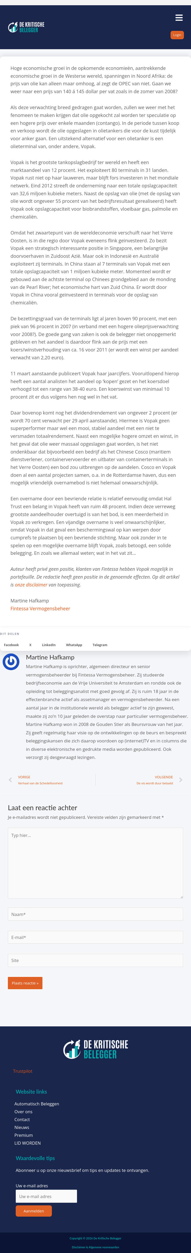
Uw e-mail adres (32, 1186)
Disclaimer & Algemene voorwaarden (95, 1247)
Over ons (23, 1111)
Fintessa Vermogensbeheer (40, 608)
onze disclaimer (31, 584)
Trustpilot (22, 1071)
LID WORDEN (27, 1143)
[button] (11, 645)
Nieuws (21, 1127)
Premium (23, 1135)
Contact (22, 1119)
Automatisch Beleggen (36, 1103)
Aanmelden (34, 1210)
